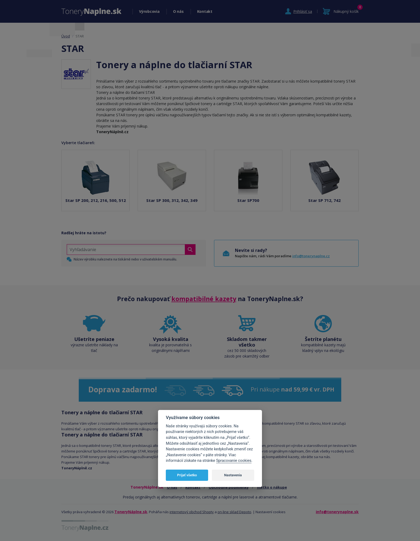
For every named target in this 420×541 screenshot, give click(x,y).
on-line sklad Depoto (234, 511)
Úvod (65, 36)
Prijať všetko (187, 475)
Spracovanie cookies (234, 460)
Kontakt (204, 11)
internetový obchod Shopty (192, 511)
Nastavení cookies (271, 511)
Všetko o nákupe (272, 487)
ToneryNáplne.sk (130, 511)
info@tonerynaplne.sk (337, 511)
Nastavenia (233, 475)
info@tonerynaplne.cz (311, 256)
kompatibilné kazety (203, 298)
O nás (178, 11)
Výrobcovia (149, 11)
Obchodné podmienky (229, 487)
